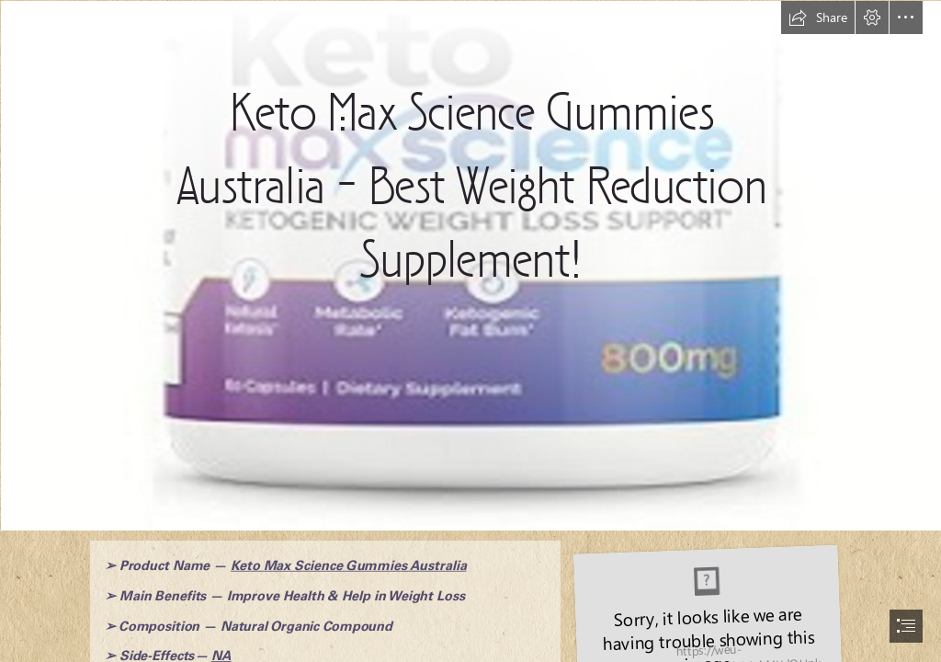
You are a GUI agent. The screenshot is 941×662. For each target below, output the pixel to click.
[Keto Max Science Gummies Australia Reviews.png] (470, 265)
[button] (818, 17)
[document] (470, 331)
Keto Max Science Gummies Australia (348, 565)
